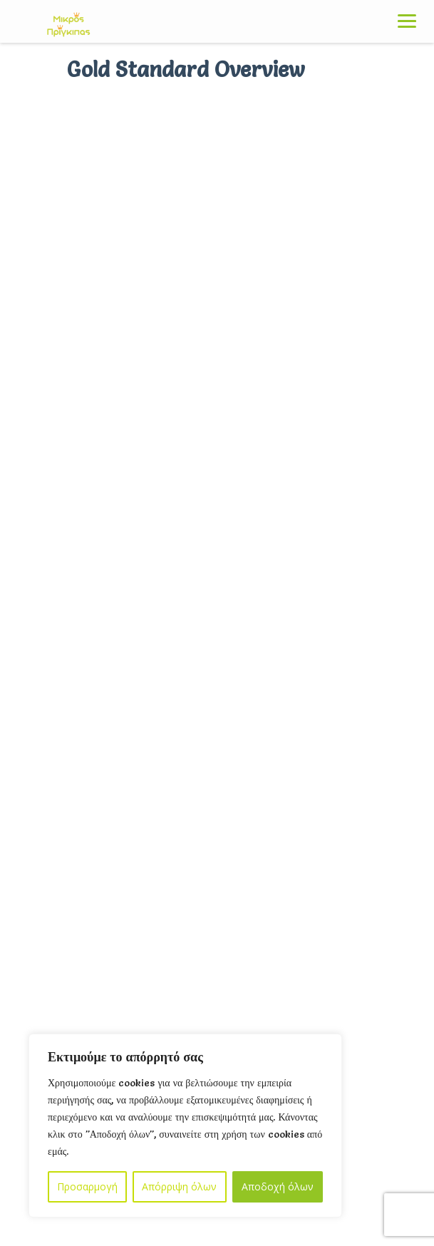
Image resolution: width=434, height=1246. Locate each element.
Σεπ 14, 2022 (140, 685)
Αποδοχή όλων (278, 1186)
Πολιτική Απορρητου (67, 961)
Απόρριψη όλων (179, 1186)
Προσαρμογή (87, 1186)
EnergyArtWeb (356, 1174)
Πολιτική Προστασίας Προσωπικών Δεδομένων (128, 996)
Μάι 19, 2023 (141, 610)
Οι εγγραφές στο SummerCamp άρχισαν (187, 584)
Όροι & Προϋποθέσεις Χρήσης (90, 1030)
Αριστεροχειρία (124, 659)
